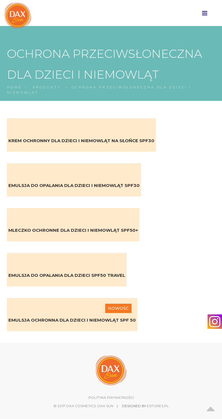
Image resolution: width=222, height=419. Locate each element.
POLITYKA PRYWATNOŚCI (111, 397)
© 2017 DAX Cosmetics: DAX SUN (83, 406)
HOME (14, 87)
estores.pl (158, 406)
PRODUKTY (47, 87)
